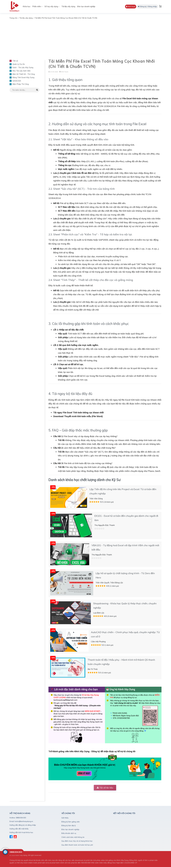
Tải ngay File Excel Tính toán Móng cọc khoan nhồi (78, 412)
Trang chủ (13, 18)
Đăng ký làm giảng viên (70, 822)
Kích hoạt (130, 6)
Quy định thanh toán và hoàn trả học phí (77, 845)
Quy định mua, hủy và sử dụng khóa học (77, 841)
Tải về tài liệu (105, 787)
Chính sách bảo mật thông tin (72, 837)
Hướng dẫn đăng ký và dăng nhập (23, 825)
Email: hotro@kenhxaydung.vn (21, 821)
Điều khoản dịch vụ (68, 833)
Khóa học (26, 6)
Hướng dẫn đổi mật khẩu (19, 829)
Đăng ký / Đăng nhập (147, 6)
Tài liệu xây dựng (68, 6)
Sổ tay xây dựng (51, 6)
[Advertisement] (85, 37)
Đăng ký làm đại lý (68, 825)
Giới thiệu (65, 818)
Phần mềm (37, 6)
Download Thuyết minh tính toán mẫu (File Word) (78, 416)
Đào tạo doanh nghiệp (86, 6)
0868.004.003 (16, 852)
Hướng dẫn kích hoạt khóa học (21, 832)
